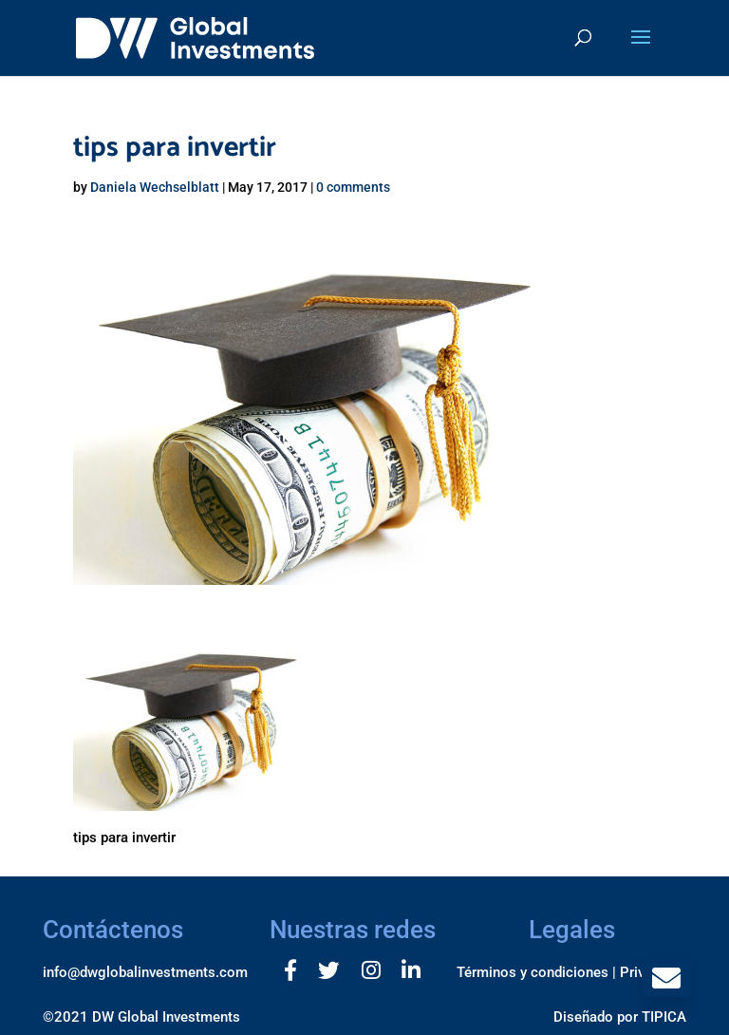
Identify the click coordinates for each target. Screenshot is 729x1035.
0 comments (353, 187)
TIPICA (664, 1017)
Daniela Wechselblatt (154, 187)
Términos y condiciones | (536, 972)
